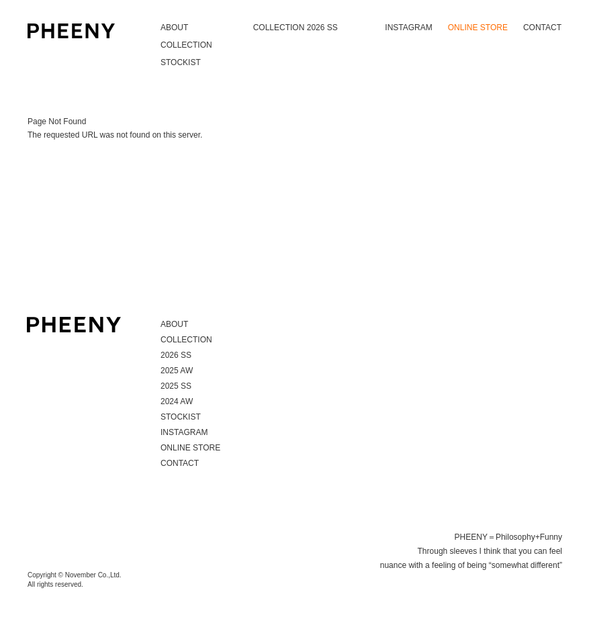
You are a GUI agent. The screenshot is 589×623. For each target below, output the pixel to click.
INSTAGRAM (408, 27)
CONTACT (542, 27)
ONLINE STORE (478, 27)
